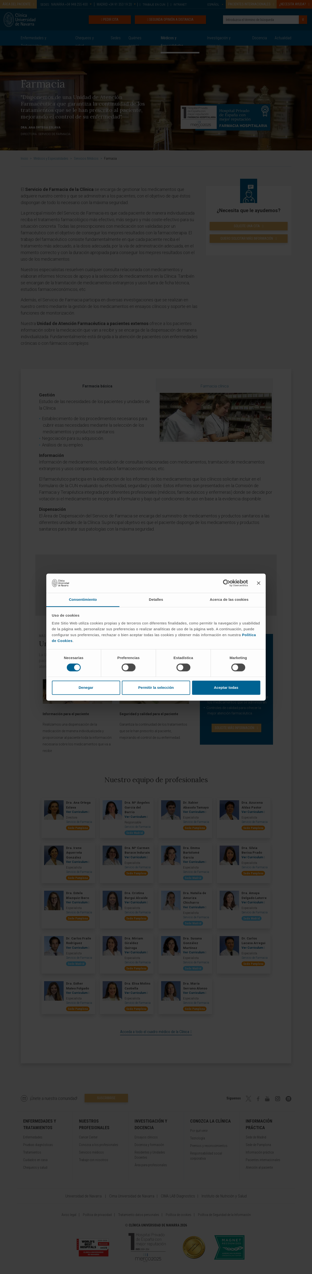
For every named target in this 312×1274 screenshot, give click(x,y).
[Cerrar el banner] (258, 583)
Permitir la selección (156, 688)
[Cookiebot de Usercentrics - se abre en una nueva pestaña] (226, 583)
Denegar (85, 688)
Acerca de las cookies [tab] (229, 599)
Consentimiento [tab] (83, 599)
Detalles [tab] (156, 599)
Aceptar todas (226, 688)
